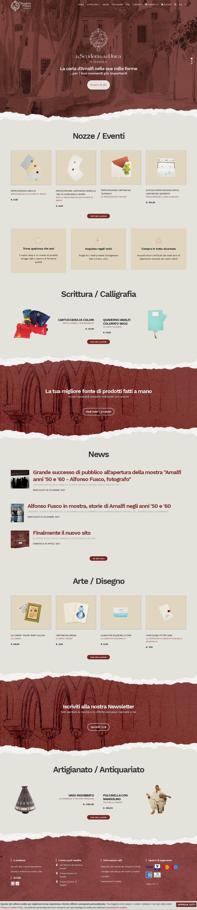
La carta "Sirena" (64, 638)
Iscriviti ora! (98, 727)
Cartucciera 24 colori (76, 320)
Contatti (137, 4)
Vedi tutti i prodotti (98, 216)
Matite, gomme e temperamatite (78, 323)
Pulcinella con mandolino (115, 797)
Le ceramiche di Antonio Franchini (76, 799)
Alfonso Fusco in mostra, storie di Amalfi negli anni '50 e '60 (99, 506)
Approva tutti (186, 904)
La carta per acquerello (113, 638)
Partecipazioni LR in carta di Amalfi (28, 194)
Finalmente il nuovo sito (61, 533)
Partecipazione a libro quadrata (162, 197)
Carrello (151, 4)
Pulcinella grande (112, 802)
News (106, 4)
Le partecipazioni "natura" (114, 197)
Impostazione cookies (116, 907)
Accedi (166, 4)
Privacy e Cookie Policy (12, 907)
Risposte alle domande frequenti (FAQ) (120, 866)
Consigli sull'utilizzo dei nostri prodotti (120, 871)
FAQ (128, 4)
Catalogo (92, 4)
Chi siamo (117, 4)
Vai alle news (98, 558)
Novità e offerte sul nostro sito (26, 871)
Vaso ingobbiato (81, 795)
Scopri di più (98, 84)
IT (186, 4)
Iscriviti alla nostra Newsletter (26, 866)
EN (180, 4)
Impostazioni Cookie (111, 881)
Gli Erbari (16, 638)
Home (81, 4)
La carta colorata (112, 327)
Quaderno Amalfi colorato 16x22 (116, 321)
